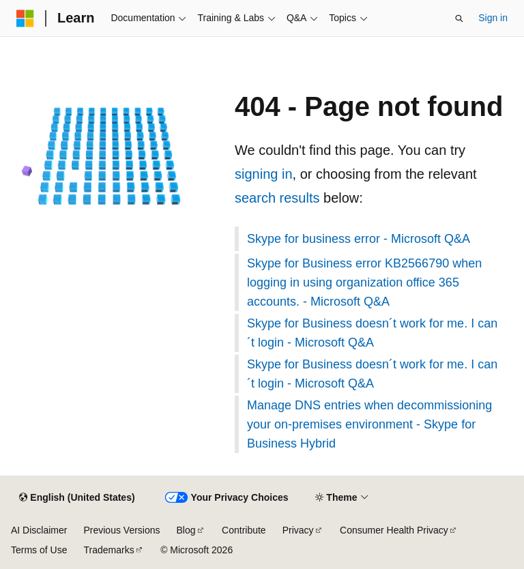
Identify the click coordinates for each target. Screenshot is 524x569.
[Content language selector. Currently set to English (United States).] (77, 498)
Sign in (493, 17)
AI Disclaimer (39, 530)
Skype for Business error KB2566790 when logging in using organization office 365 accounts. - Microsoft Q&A (364, 282)
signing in (264, 173)
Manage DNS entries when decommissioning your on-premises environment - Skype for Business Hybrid (369, 424)
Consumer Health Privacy (394, 530)
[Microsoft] (25, 18)
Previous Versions (121, 530)
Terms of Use (39, 549)
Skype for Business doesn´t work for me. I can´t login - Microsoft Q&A (372, 333)
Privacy (298, 530)
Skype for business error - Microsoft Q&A (358, 239)
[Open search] (459, 18)
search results (277, 197)
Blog (186, 530)
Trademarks (108, 549)
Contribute (244, 530)
